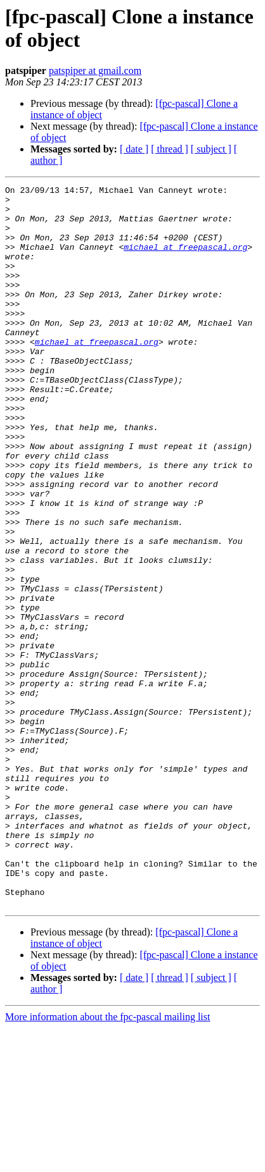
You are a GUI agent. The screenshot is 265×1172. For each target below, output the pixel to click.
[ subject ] (211, 149)
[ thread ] (169, 149)
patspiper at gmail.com (95, 70)
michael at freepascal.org (185, 260)
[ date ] (134, 149)
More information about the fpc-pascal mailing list (107, 1161)
